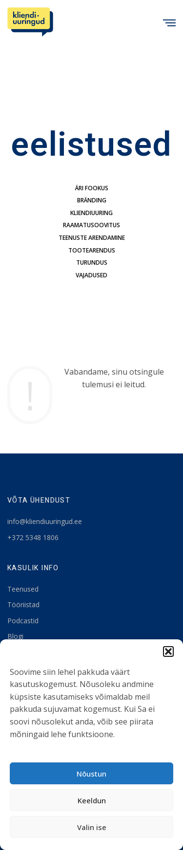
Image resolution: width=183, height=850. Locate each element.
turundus (91, 262)
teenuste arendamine (92, 238)
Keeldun (92, 800)
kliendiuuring (91, 213)
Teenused (23, 589)
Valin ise (91, 827)
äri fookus (91, 188)
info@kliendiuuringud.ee (44, 521)
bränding (91, 200)
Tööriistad (23, 604)
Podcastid (23, 620)
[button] (168, 651)
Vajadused (91, 275)
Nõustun (91, 773)
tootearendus (91, 250)
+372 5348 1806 (33, 537)
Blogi (15, 636)
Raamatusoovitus (91, 225)
